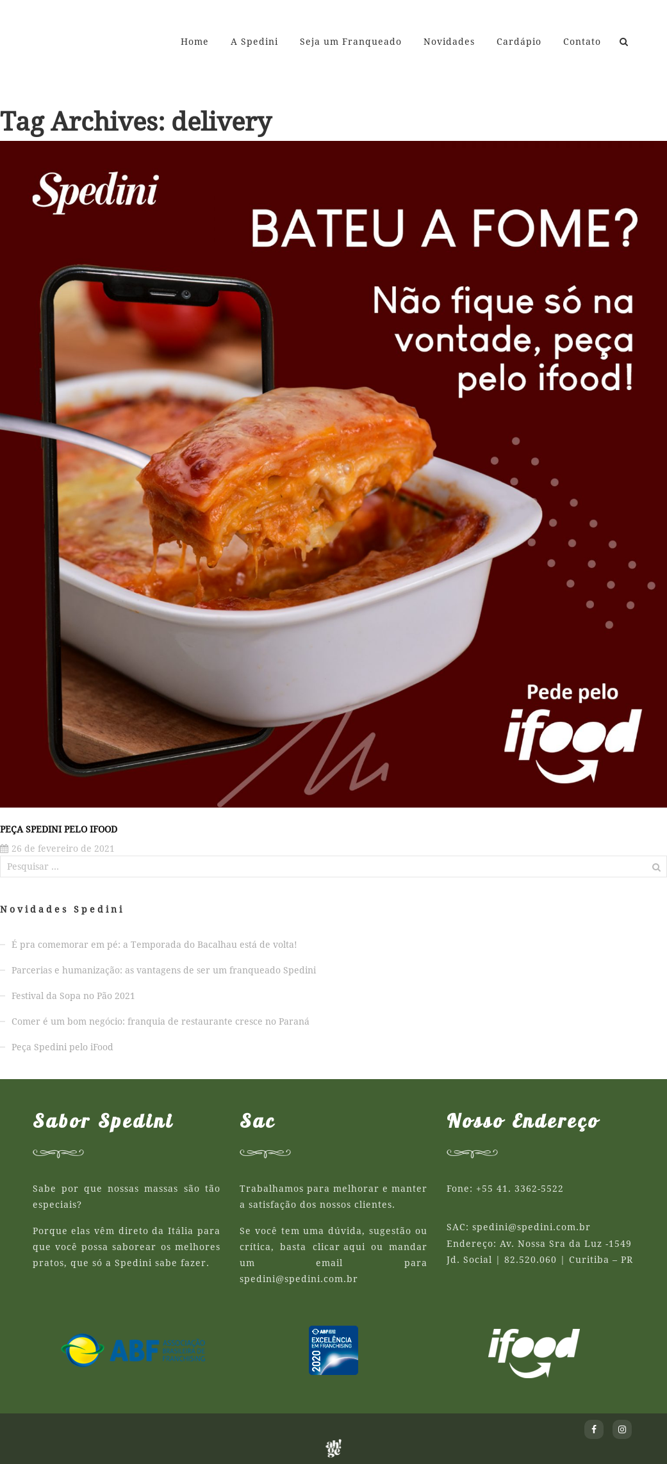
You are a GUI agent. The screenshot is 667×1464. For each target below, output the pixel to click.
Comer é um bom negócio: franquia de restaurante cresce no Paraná (160, 1021)
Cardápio (519, 42)
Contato (582, 42)
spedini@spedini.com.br (299, 1279)
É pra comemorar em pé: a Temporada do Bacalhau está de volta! (154, 944)
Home (195, 42)
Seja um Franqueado (351, 42)
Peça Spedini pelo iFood (58, 829)
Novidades (449, 42)
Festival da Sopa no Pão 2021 (73, 996)
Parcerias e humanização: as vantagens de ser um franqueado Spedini (164, 970)
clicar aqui (339, 1247)
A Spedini (254, 42)
